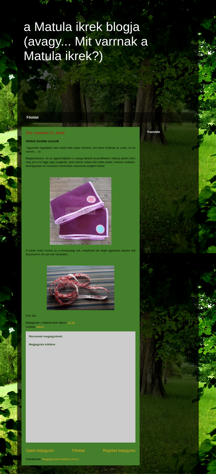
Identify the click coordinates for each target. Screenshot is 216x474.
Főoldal (33, 117)
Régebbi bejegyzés (119, 450)
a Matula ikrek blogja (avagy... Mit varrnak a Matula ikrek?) (86, 41)
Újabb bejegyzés (40, 450)
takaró (40, 326)
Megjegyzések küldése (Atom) (60, 459)
